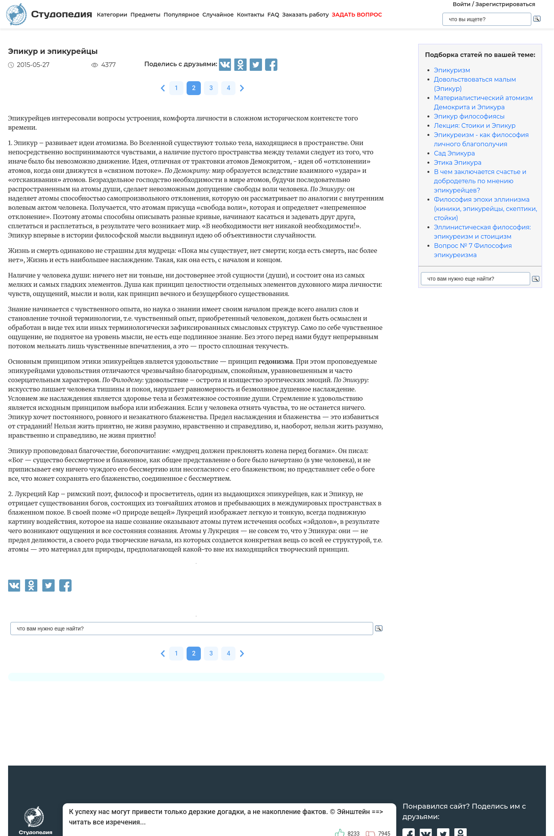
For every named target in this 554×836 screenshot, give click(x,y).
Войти (462, 4)
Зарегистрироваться (505, 4)
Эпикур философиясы (469, 116)
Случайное (218, 14)
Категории (112, 14)
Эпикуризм (452, 70)
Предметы (145, 14)
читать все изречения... (107, 822)
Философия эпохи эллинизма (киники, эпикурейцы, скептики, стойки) (485, 209)
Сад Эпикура (454, 153)
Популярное (181, 14)
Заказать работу (305, 14)
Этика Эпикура (458, 162)
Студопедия (49, 14)
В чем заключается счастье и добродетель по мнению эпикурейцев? (480, 181)
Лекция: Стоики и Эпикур (475, 125)
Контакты (250, 14)
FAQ (273, 14)
